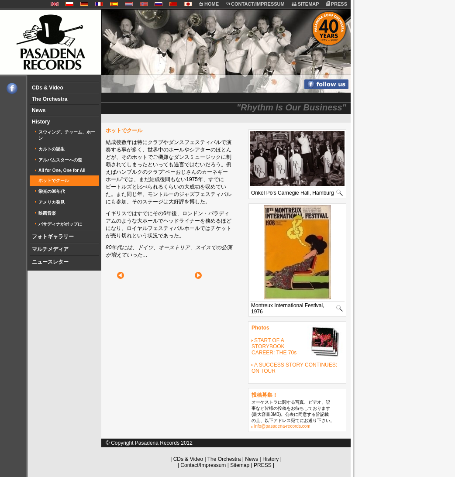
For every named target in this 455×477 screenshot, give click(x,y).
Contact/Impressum (203, 465)
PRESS (336, 4)
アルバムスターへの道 (60, 160)
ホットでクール (53, 180)
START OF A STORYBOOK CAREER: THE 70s (274, 346)
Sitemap (239, 465)
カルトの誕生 (51, 149)
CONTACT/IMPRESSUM (255, 4)
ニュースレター (50, 262)
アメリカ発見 (51, 202)
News (38, 110)
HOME (209, 4)
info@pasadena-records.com (282, 426)
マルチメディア (50, 249)
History (41, 122)
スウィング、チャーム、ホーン (66, 135)
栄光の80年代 (51, 191)
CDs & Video (47, 88)
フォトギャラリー (53, 236)
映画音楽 (47, 213)
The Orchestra (49, 99)
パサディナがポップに (60, 224)
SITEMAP (305, 4)
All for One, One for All (61, 170)
